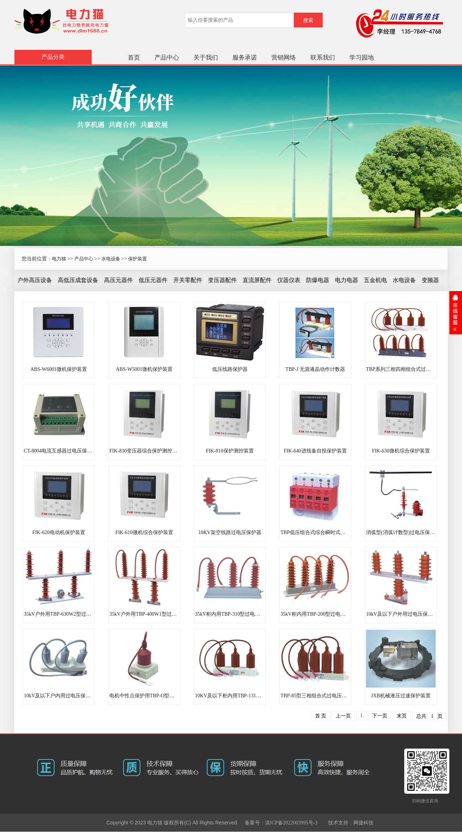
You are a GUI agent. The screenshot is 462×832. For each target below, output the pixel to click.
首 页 (321, 716)
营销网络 (283, 57)
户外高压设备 (34, 280)
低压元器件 (153, 280)
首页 (134, 57)
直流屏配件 (257, 280)
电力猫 (59, 258)
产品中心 (166, 57)
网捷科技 (363, 823)
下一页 (379, 716)
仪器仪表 (288, 280)
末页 (402, 716)
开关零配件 (187, 280)
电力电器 (346, 280)
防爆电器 (317, 280)
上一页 (343, 716)
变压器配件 (222, 280)
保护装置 (137, 258)
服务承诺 (244, 57)
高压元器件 (118, 280)
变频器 (430, 280)
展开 (455, 312)
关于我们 (205, 57)
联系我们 (322, 57)
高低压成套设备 (78, 280)
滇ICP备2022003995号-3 (291, 823)
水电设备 (110, 258)
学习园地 (361, 57)
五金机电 (375, 280)
